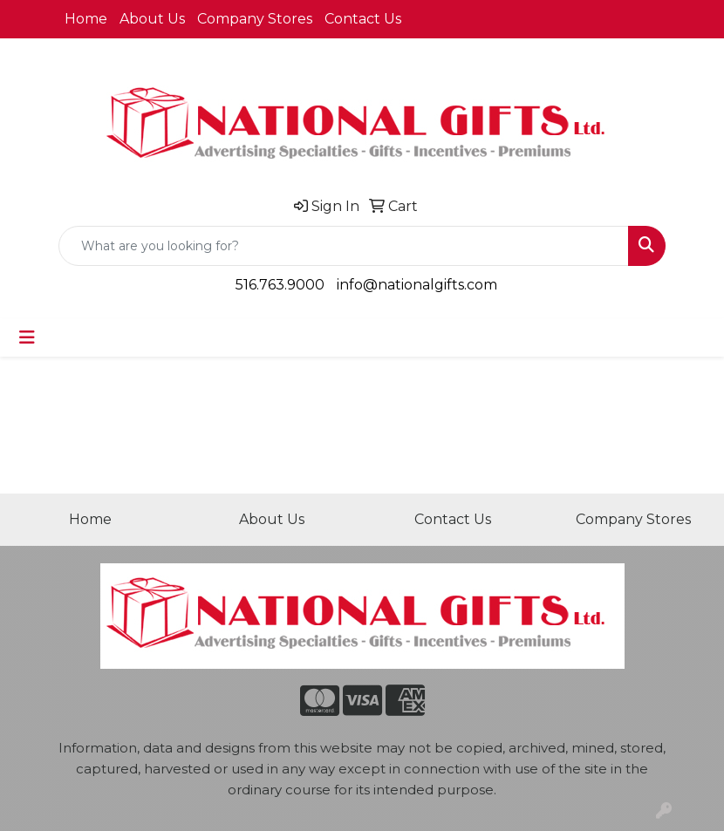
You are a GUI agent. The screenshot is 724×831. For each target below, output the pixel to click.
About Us (152, 18)
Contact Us (362, 18)
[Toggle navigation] (27, 337)
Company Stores (254, 18)
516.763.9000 (280, 284)
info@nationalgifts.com (417, 284)
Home (86, 18)
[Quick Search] (343, 246)
